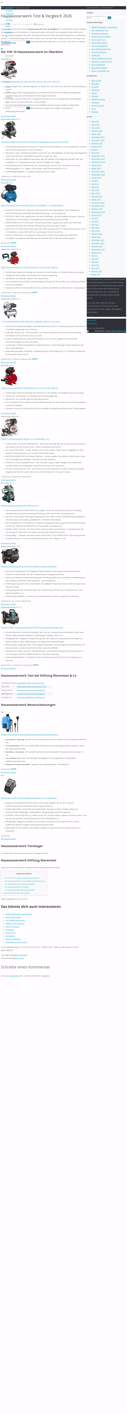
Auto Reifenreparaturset (15, 920)
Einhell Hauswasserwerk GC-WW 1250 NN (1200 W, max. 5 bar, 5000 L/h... (30, 81)
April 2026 (95, 124)
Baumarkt (40, 24)
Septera (111, 331)
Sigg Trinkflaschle (98, 64)
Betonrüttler (10, 933)
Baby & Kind (96, 80)
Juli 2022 (94, 218)
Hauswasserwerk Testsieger (17, 887)
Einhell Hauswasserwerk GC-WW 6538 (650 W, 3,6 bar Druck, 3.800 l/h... (29, 267)
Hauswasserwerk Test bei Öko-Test (31, 686)
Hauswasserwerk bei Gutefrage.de (31, 694)
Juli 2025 (94, 149)
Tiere (93, 108)
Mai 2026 (95, 121)
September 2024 (98, 162)
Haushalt (94, 96)
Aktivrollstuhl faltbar (99, 68)
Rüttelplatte (10, 936)
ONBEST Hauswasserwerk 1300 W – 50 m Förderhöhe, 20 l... (25, 439)
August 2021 (96, 252)
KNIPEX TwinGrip (12, 926)
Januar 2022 (96, 237)
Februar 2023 (96, 196)
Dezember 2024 (98, 156)
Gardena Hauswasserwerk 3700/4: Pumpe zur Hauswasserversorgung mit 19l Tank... (35, 142)
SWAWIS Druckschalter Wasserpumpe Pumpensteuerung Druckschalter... (30, 734)
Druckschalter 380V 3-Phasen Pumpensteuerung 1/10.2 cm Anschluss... (29, 798)
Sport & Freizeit (97, 105)
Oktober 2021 (97, 246)
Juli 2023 (94, 181)
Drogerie (95, 87)
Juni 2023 (95, 184)
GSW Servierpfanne (99, 52)
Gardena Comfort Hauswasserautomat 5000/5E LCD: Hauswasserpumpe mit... (32, 627)
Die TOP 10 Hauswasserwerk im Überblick (22, 878)
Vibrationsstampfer (13, 939)
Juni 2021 (95, 259)
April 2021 (95, 265)
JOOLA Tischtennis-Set (100, 71)
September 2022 (98, 212)
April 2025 (95, 153)
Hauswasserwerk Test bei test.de (30, 683)
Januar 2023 (96, 199)
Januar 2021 (96, 274)
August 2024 (96, 165)
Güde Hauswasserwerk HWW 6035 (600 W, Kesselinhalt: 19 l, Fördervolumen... (32, 205)
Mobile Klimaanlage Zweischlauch (19, 914)
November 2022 (98, 206)
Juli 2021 (94, 255)
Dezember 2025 (98, 137)
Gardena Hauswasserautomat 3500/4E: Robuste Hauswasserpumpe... (29, 566)
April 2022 (95, 227)
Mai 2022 (95, 224)
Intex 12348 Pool (98, 39)
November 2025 (98, 140)
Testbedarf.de (8, 42)
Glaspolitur (10, 930)
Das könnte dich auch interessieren (16, 893)
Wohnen (94, 112)
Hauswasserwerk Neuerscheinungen (20, 884)
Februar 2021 (96, 271)
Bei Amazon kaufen (8, 116)
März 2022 (95, 231)
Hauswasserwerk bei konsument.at (31, 690)
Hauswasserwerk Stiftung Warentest (20, 890)
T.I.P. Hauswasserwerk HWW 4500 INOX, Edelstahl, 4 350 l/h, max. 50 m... (30, 321)
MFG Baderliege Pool (99, 30)
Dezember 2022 (98, 202)
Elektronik (95, 90)
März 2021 (95, 268)
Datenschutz (92, 323)
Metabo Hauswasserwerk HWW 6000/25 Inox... (20, 505)
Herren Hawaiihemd (99, 46)
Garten (94, 93)
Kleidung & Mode (98, 99)
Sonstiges (95, 102)
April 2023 (95, 190)
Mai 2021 (95, 262)
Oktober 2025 (97, 143)
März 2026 (95, 128)
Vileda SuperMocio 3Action (101, 58)
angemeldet (14, 976)
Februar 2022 (96, 234)
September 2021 (98, 249)
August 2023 (96, 177)
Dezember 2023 (98, 171)
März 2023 (95, 193)
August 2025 (96, 146)
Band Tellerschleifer (13, 917)
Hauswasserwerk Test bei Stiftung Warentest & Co (25, 881)
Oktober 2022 (97, 209)
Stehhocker (95, 55)
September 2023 (98, 174)
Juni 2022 (95, 221)
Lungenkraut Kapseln (99, 33)
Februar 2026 (96, 131)
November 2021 (98, 243)
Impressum (91, 320)
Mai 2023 (95, 187)
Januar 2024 (96, 168)
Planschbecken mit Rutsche (16, 942)
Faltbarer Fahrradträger (15, 923)
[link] (6, 36)
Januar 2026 (96, 134)
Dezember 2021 (98, 240)
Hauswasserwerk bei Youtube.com (31, 697)
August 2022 (96, 215)
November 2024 (98, 159)
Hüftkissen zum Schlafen (101, 36)
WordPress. (121, 331)
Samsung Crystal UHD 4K (101, 61)
